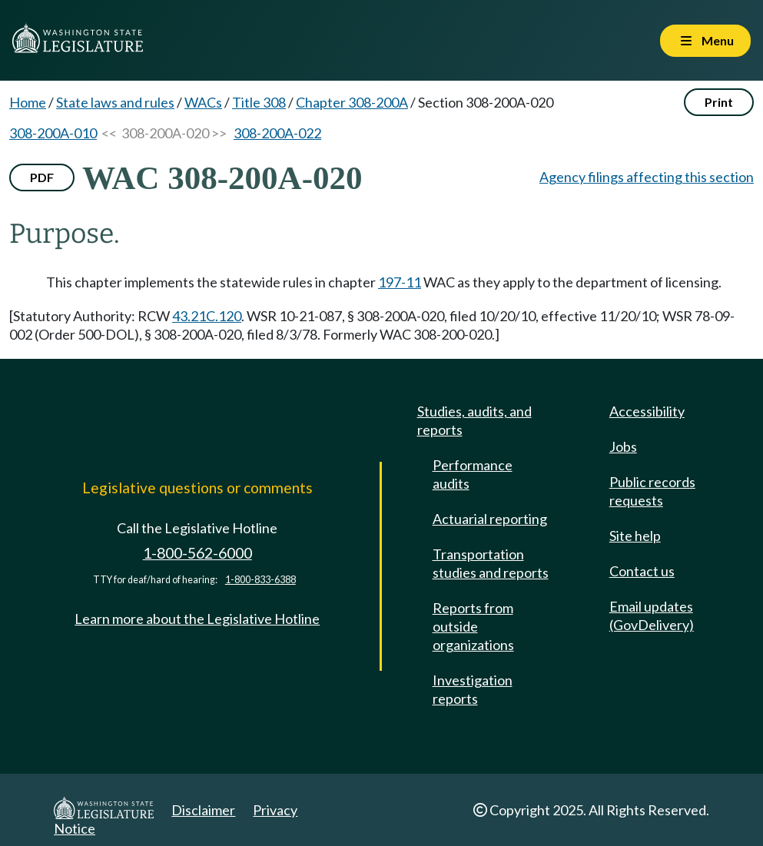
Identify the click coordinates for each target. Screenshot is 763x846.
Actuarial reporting (490, 518)
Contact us (642, 570)
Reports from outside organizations (473, 626)
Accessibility (647, 411)
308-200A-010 (53, 132)
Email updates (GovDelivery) (651, 615)
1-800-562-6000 (197, 553)
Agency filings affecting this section (646, 176)
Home (27, 102)
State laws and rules (115, 102)
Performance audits (473, 474)
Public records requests (652, 491)
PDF (42, 177)
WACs (203, 102)
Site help (635, 535)
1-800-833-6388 (260, 580)
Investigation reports (473, 689)
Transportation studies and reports (491, 563)
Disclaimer (203, 809)
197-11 (399, 282)
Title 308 (259, 102)
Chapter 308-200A (352, 102)
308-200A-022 (277, 132)
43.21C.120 (206, 315)
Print (719, 102)
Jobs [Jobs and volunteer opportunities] (623, 446)
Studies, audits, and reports (474, 420)
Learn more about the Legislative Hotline (197, 618)
